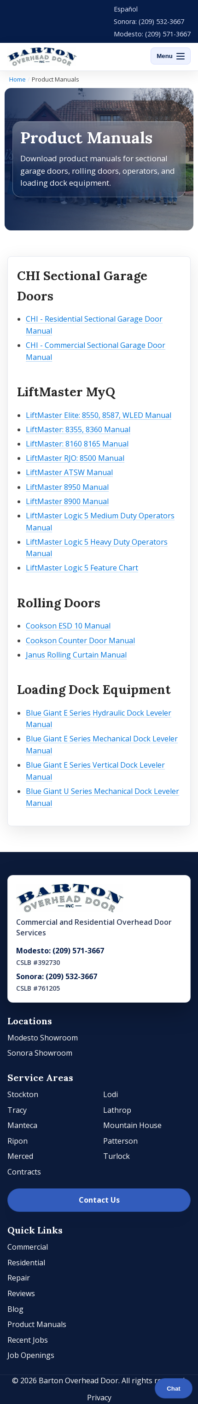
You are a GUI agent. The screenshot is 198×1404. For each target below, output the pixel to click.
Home (17, 79)
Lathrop (117, 1110)
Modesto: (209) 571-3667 (152, 33)
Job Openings (30, 1355)
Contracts (24, 1172)
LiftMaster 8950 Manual (67, 487)
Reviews (21, 1293)
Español (126, 9)
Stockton (22, 1094)
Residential (26, 1262)
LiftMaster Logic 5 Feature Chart (82, 568)
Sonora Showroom (39, 1053)
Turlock (116, 1156)
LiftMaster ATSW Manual (69, 472)
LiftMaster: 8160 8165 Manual (77, 444)
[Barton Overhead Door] (41, 56)
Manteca (22, 1125)
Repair (18, 1278)
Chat (174, 1388)
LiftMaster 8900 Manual (67, 501)
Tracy (17, 1110)
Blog (15, 1309)
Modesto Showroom (42, 1038)
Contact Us (99, 1200)
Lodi (110, 1094)
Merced (20, 1156)
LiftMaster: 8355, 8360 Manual (78, 429)
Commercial (27, 1247)
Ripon (17, 1141)
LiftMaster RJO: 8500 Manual (75, 458)
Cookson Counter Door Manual (80, 640)
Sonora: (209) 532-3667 (149, 21)
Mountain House (132, 1125)
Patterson (120, 1141)
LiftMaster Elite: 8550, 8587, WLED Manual (98, 415)
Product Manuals (36, 1324)
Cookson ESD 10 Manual (68, 626)
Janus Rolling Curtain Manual (76, 655)
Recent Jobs (27, 1340)
